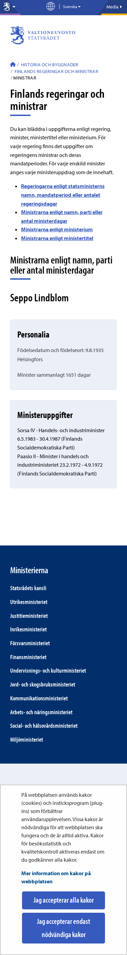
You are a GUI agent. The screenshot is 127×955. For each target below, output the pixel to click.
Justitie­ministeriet (29, 616)
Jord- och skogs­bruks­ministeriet (42, 684)
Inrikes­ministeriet (28, 629)
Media (114, 7)
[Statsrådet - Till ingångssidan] (13, 65)
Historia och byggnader (49, 65)
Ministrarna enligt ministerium (57, 229)
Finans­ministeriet (28, 657)
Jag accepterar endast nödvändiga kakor (63, 927)
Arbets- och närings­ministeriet (41, 712)
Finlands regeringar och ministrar (55, 71)
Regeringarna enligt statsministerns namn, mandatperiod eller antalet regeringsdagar (63, 195)
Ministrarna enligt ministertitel (57, 238)
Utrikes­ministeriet (28, 602)
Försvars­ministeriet (30, 643)
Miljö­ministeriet (26, 739)
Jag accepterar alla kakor (64, 900)
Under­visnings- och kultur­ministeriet (48, 670)
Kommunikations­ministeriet (39, 698)
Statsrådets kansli (28, 588)
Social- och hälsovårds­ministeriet (44, 725)
